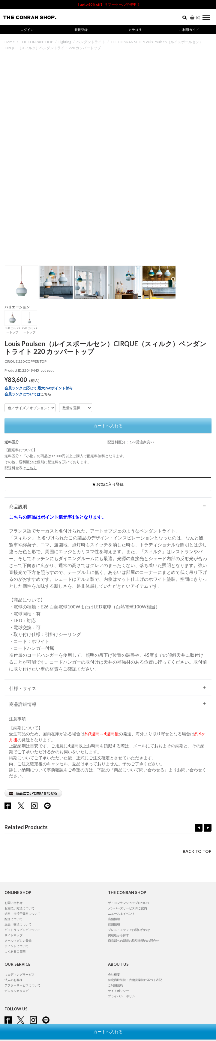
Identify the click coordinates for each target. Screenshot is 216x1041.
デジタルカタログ (16, 990)
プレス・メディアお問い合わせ (129, 930)
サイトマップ (13, 935)
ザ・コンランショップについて (129, 902)
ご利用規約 (115, 985)
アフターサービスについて (22, 985)
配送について (13, 919)
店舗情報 (114, 919)
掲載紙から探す (118, 935)
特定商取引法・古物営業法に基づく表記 (135, 980)
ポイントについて (16, 946)
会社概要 (114, 974)
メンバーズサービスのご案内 (127, 908)
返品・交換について (18, 924)
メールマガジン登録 (18, 940)
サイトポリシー (118, 990)
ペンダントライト (90, 42)
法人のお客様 (13, 980)
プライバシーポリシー (123, 996)
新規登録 (81, 30)
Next (208, 828)
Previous (198, 828)
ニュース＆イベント (121, 913)
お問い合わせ (13, 902)
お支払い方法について (19, 908)
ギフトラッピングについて (22, 930)
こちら (45, 394)
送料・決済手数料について (22, 913)
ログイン (27, 30)
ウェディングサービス (19, 974)
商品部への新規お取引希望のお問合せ (133, 940)
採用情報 (114, 924)
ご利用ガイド (189, 30)
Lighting (64, 42)
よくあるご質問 (15, 951)
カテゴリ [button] (135, 30)
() (195, 17)
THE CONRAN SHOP (36, 42)
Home (9, 42)
